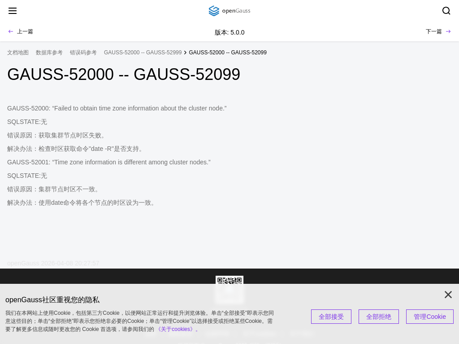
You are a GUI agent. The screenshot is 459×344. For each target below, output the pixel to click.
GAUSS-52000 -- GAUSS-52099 (227, 52)
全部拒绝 (378, 316)
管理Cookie (430, 316)
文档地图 (18, 52)
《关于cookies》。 (178, 329)
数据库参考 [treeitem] (49, 52)
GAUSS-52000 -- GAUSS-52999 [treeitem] (143, 52)
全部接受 (331, 316)
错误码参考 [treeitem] (83, 52)
